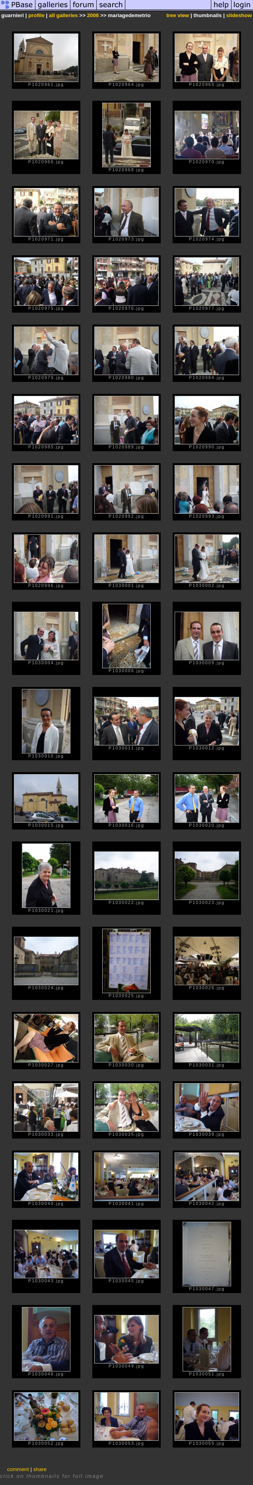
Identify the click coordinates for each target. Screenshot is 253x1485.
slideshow (239, 15)
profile (36, 15)
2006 (93, 15)
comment (18, 1469)
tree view (177, 15)
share (40, 1469)
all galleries (63, 15)
